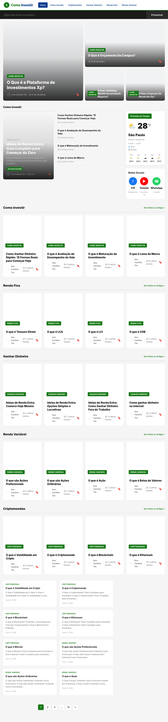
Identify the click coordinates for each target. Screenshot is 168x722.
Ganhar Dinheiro (94, 5)
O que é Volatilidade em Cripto (23, 588)
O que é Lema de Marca (71, 157)
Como (22, 5)
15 (68, 707)
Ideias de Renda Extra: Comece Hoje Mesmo (20, 404)
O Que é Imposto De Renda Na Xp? (150, 95)
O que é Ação (97, 480)
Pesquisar (157, 15)
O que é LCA (55, 331)
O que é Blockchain (100, 555)
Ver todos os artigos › (154, 207)
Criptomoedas (75, 5)
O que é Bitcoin (14, 646)
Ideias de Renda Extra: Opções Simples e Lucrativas (61, 406)
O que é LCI (95, 331)
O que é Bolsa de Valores (145, 480)
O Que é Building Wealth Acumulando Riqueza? (109, 93)
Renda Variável (129, 5)
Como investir (57, 5)
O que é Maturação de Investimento (78, 145)
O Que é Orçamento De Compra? (111, 55)
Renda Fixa (112, 5)
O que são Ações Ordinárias (58, 482)
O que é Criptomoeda (61, 555)
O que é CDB (137, 331)
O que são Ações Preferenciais (17, 482)
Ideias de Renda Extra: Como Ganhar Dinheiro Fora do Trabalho (103, 406)
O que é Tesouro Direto (21, 331)
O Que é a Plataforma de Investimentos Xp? (31, 85)
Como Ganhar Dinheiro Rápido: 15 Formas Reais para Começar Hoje (77, 117)
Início (43, 5)
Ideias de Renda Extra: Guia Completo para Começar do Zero (25, 148)
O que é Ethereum (141, 555)
